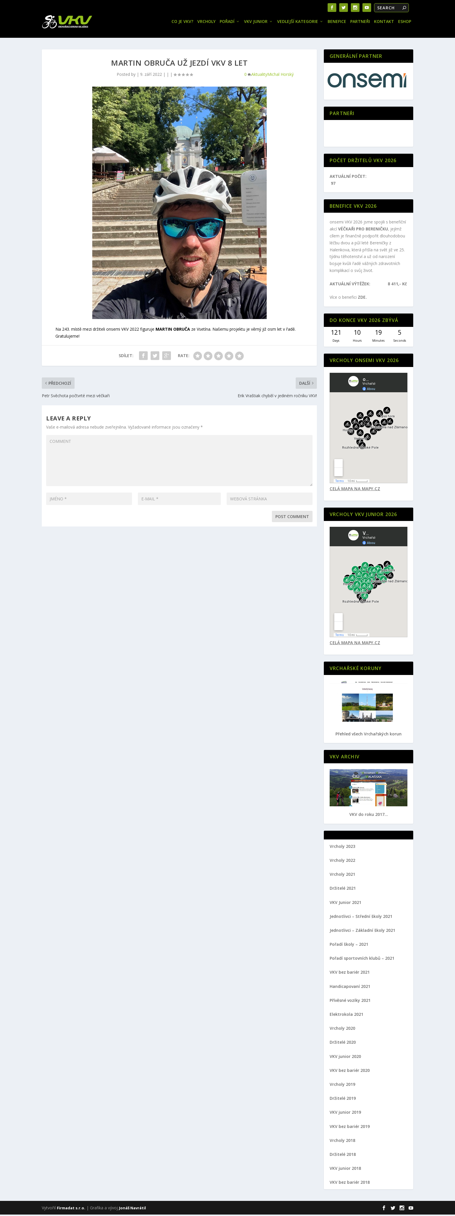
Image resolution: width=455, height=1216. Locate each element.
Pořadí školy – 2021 (349, 945)
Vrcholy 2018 (342, 1142)
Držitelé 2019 (343, 1099)
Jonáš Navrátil (132, 1209)
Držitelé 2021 (343, 889)
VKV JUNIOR (256, 23)
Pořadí (227, 23)
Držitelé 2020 (343, 1043)
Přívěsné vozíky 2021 (350, 1001)
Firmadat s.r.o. (71, 1209)
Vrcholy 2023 (342, 847)
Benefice (337, 23)
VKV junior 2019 (345, 1113)
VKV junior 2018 (345, 1169)
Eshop (404, 23)
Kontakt (384, 23)
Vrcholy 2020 (342, 1029)
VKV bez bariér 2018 (350, 1183)
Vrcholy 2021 (342, 875)
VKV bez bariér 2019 (350, 1128)
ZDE (362, 298)
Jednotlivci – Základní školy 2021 (362, 931)
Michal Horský (280, 75)
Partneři (360, 23)
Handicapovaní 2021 (350, 988)
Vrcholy (206, 23)
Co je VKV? (182, 23)
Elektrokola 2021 (346, 1015)
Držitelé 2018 (343, 1155)
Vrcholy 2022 (342, 861)
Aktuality (259, 75)
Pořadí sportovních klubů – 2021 (362, 959)
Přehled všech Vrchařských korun (368, 735)
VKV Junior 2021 (345, 904)
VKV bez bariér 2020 (350, 1071)
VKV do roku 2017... (368, 816)
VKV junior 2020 (345, 1058)
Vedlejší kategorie (297, 23)
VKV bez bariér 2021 (350, 973)
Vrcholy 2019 (342, 1085)
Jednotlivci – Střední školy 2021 (361, 917)
